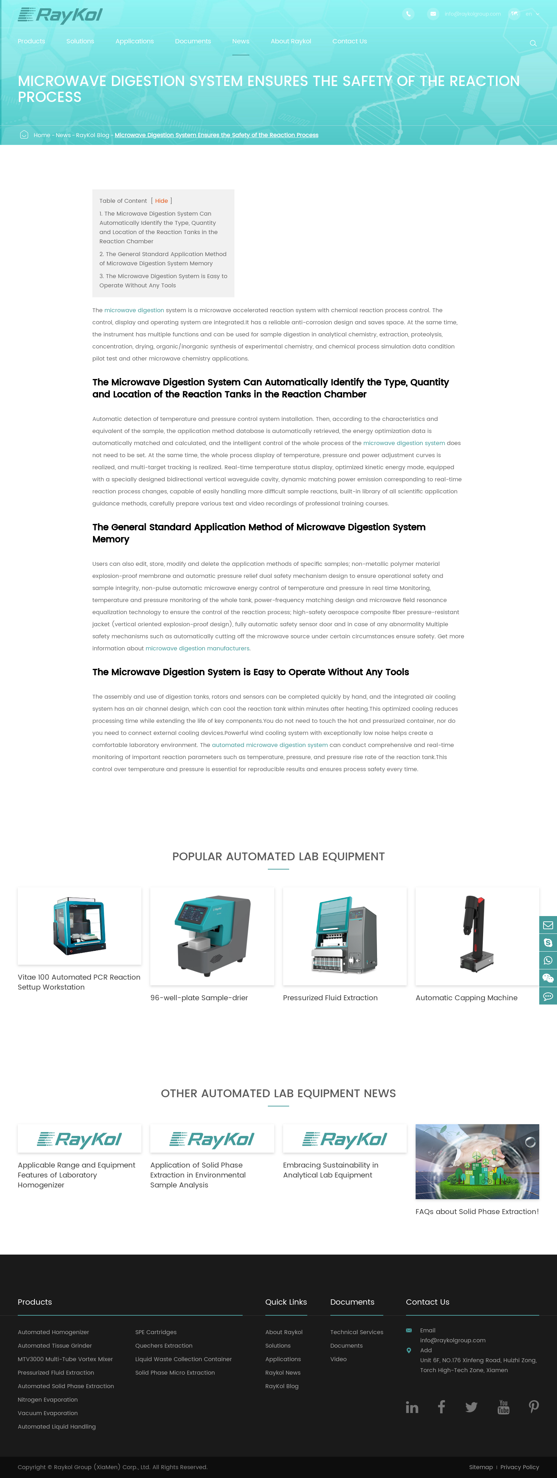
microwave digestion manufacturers (197, 648)
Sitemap (481, 1467)
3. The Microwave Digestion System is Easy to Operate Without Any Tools (163, 281)
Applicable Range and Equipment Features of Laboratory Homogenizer (76, 1176)
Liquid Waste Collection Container (183, 1359)
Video (338, 1359)
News (63, 135)
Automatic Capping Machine (467, 998)
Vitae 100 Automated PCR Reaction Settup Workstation (79, 983)
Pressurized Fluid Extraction (330, 998)
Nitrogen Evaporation (48, 1399)
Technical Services (356, 1332)
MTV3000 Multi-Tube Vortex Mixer (65, 1359)
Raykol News (283, 1372)
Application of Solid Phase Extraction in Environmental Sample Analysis (198, 1176)
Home (42, 135)
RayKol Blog (92, 135)
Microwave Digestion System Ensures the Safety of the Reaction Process (216, 135)
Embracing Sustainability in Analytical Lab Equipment (331, 1171)
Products (35, 1303)
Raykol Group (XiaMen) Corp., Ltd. (102, 1467)
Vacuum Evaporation (48, 1413)
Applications (283, 1359)
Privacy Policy (520, 1467)
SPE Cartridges (156, 1332)
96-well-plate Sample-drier (199, 998)
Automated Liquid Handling (57, 1426)
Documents (352, 1303)
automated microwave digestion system (270, 745)
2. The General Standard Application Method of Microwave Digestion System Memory (163, 259)
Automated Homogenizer (53, 1332)
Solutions (278, 1345)
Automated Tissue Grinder (55, 1345)
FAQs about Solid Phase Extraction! (477, 1212)
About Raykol (284, 1332)
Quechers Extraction (164, 1345)
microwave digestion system (404, 443)
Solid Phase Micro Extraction (175, 1372)
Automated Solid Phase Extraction (66, 1386)
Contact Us (428, 1303)
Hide (161, 201)
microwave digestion (134, 310)
